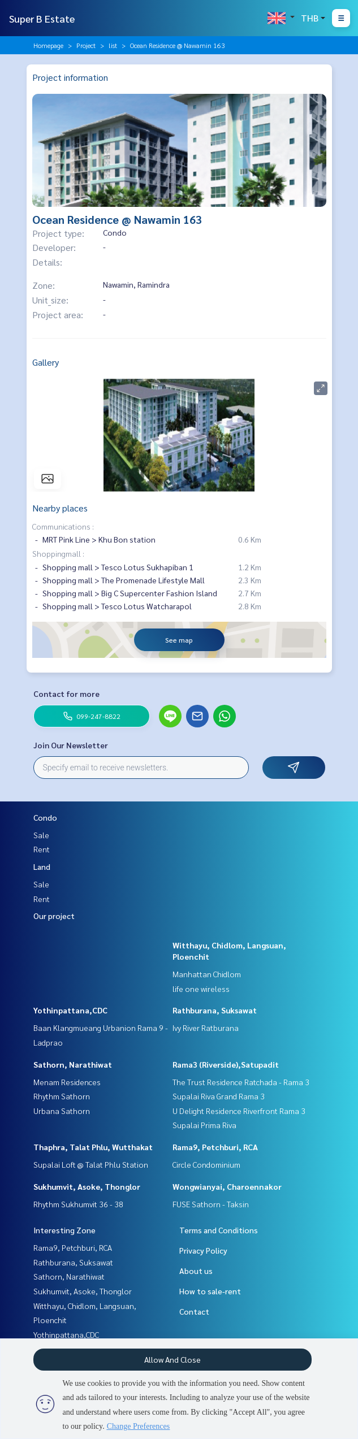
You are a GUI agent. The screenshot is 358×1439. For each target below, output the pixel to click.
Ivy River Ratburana (205, 1027)
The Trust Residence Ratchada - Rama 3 (240, 1082)
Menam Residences (67, 1082)
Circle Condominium (206, 1164)
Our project (54, 916)
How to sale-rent (210, 1291)
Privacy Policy (203, 1250)
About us (196, 1270)
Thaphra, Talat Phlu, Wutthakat (93, 1147)
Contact (194, 1311)
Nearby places (60, 508)
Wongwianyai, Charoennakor (227, 1186)
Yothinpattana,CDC (70, 1010)
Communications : (63, 526)
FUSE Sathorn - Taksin (210, 1204)
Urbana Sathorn (61, 1111)
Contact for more (66, 693)
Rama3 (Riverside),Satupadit (225, 1064)
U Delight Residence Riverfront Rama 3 (238, 1111)
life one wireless (201, 988)
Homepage (48, 45)
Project (86, 45)
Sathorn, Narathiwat (72, 1064)
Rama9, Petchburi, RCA (215, 1147)
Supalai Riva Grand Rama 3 (218, 1096)
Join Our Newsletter (70, 745)
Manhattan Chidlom (206, 974)
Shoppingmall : (58, 553)
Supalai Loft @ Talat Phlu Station (90, 1164)
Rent (41, 849)
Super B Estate (42, 18)
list (113, 45)
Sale (41, 835)
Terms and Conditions (218, 1230)
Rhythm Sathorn (61, 1096)
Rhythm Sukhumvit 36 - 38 (78, 1204)
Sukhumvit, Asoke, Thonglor (86, 1186)
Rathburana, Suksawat (214, 1010)
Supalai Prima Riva (204, 1125)
